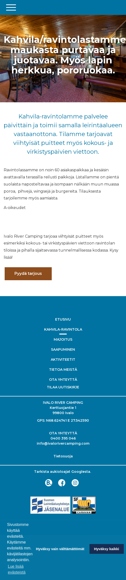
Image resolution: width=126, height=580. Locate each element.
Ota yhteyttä (63, 379)
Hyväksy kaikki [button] (106, 549)
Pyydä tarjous (28, 273)
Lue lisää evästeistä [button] (16, 569)
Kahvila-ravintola (63, 329)
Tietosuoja (63, 456)
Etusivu (63, 319)
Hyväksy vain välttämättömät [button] (60, 549)
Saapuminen (63, 349)
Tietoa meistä (63, 369)
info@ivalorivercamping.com (63, 443)
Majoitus (63, 339)
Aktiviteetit (63, 359)
